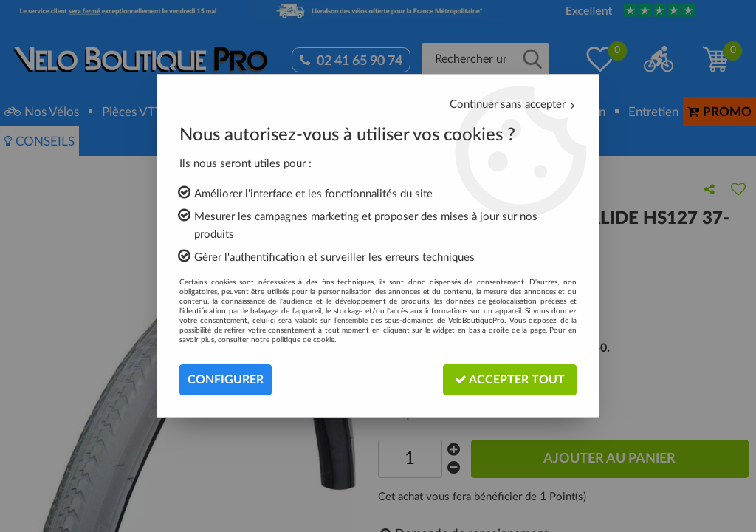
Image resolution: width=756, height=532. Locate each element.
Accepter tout (510, 379)
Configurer (226, 380)
